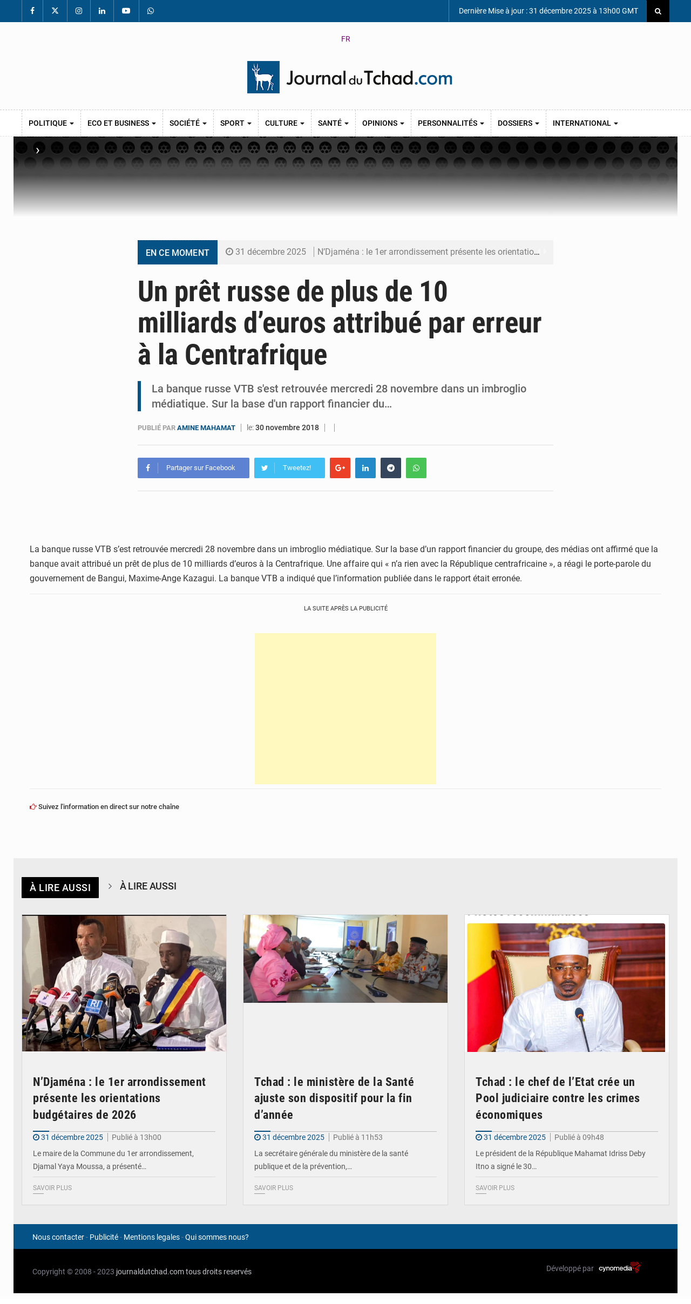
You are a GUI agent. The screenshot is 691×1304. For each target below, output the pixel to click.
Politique (51, 123)
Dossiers (518, 123)
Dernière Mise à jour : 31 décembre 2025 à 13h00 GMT (547, 10)
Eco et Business (121, 123)
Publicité (104, 1236)
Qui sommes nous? (217, 1236)
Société (188, 123)
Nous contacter (58, 1236)
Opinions (383, 123)
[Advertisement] (345, 708)
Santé (333, 123)
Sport (236, 123)
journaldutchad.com (150, 1271)
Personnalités (451, 123)
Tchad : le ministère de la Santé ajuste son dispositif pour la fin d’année (334, 1098)
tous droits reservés (219, 1271)
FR (345, 39)
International (585, 123)
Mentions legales (152, 1236)
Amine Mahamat (207, 428)
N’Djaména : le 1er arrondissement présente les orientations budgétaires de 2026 (470, 252)
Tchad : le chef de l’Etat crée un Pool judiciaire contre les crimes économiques (558, 1098)
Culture (284, 123)
